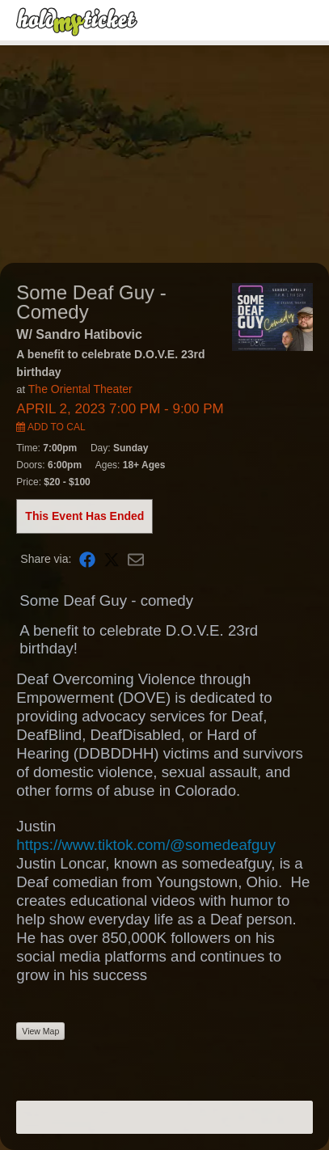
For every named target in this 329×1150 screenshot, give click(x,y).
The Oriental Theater (80, 389)
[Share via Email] (136, 558)
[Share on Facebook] (87, 558)
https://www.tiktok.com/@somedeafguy (146, 844)
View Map (40, 1031)
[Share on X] (111, 558)
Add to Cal (50, 427)
